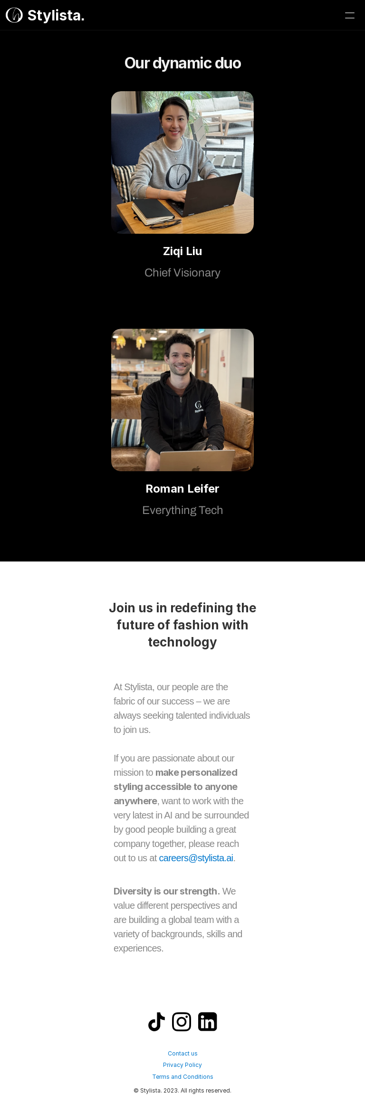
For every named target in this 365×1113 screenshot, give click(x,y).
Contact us (183, 1053)
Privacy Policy (182, 1064)
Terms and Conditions (182, 1076)
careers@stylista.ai (196, 858)
